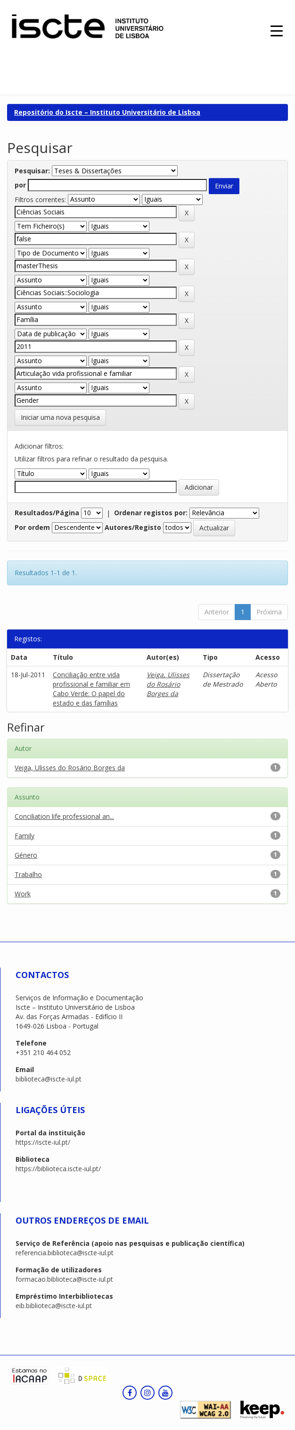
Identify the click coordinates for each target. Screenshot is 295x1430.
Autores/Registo (133, 527)
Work (23, 893)
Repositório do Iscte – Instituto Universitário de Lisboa (107, 112)
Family (24, 835)
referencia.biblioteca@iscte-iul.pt (65, 1252)
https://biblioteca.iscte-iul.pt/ (58, 1168)
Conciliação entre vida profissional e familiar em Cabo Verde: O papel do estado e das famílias (91, 688)
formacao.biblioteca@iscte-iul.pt (64, 1279)
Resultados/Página (47, 512)
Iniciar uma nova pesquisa (60, 417)
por (20, 184)
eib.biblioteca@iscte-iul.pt (54, 1305)
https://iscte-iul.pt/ (43, 1142)
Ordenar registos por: (151, 512)
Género (26, 855)
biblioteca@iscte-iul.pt (49, 1078)
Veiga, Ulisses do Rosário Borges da (168, 684)
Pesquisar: (32, 170)
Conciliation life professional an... (64, 816)
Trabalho (28, 874)
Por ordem (32, 527)
